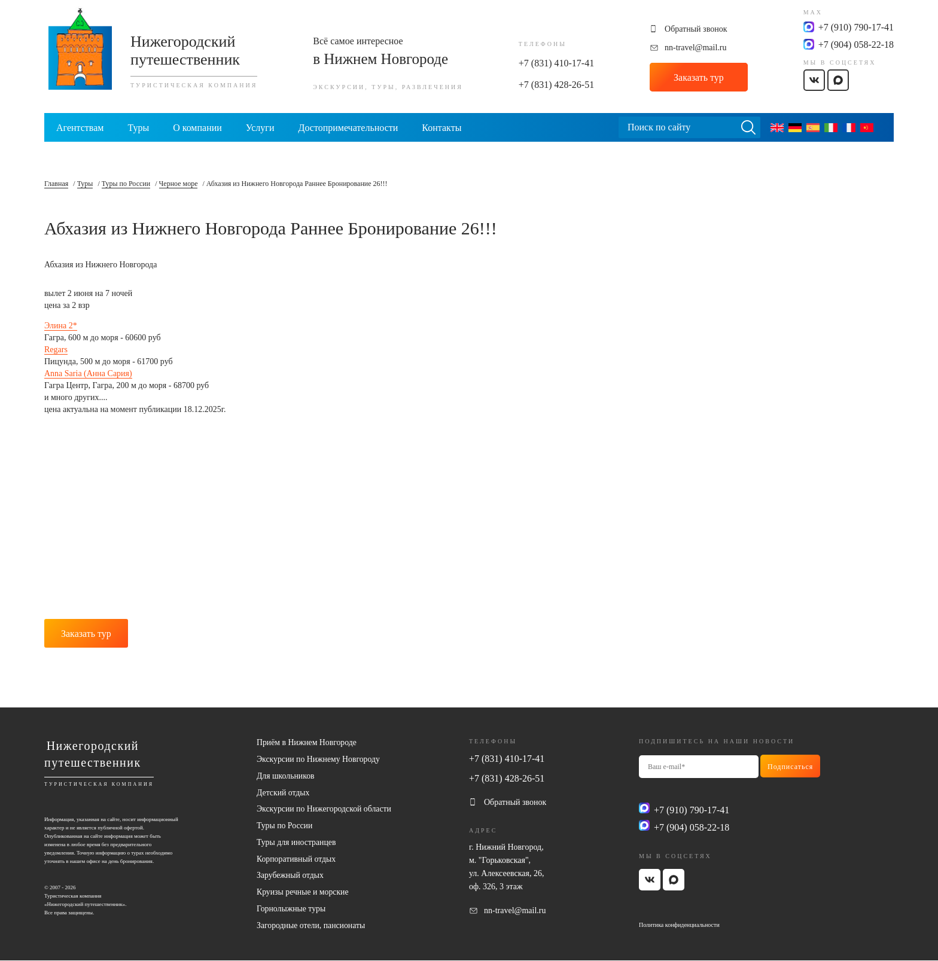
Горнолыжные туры (292, 908)
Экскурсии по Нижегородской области (325, 808)
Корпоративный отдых (297, 858)
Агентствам (79, 128)
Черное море (178, 183)
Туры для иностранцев (297, 841)
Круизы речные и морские (303, 891)
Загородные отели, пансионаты (312, 925)
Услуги (260, 128)
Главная (56, 183)
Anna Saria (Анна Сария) (88, 373)
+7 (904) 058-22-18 (856, 44)
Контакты (441, 128)
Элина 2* (60, 325)
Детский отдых (283, 791)
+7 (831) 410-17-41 (556, 63)
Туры (138, 128)
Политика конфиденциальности (679, 923)
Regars (56, 349)
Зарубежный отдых (291, 875)
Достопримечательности (348, 128)
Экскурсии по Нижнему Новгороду (319, 757)
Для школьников (286, 774)
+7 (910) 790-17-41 (856, 27)
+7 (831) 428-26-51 (556, 85)
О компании (197, 128)
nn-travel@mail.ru (695, 47)
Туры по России (126, 183)
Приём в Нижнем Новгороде (307, 741)
